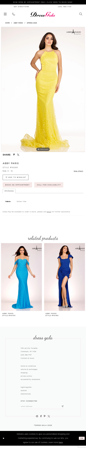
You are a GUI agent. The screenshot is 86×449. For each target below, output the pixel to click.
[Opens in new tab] (21, 6)
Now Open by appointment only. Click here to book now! (43, 2)
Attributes (9, 191)
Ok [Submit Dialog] (82, 438)
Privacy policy (26, 376)
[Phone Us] (13, 14)
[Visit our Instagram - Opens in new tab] (37, 416)
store (49, 212)
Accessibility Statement (30, 379)
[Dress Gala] (43, 14)
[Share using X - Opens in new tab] (18, 154)
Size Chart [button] (78, 171)
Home (7, 23)
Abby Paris (18, 23)
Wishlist (24, 390)
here (61, 442)
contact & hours (27, 358)
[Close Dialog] (3, 438)
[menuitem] (5, 14)
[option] (43, 89)
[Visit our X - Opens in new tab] (49, 416)
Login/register (26, 387)
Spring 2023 (32, 23)
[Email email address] (42, 406)
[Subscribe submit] (62, 406)
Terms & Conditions (28, 366)
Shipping (24, 373)
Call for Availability (49, 185)
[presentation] (21, 277)
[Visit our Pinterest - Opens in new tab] (45, 416)
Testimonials (26, 394)
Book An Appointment (17, 185)
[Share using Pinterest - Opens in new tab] (14, 154)
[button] (5, 14)
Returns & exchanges (29, 369)
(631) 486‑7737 (26, 355)
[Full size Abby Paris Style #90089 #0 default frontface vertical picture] (43, 89)
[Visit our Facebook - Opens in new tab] (41, 416)
